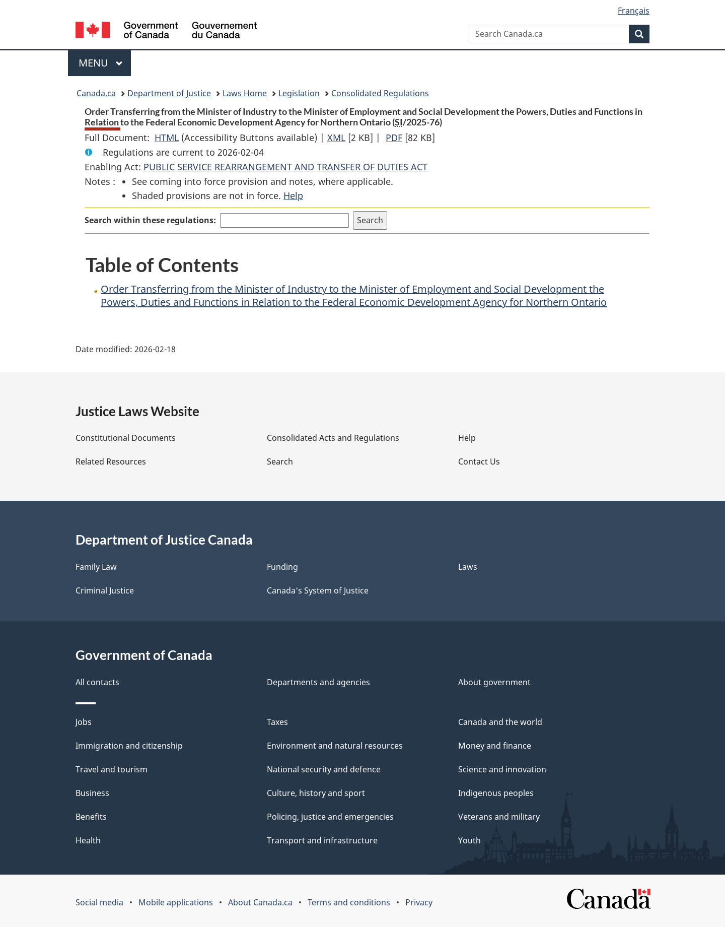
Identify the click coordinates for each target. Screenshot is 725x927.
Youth (469, 840)
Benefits (91, 816)
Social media (99, 902)
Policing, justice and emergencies (330, 816)
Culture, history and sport (316, 793)
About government (494, 682)
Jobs (84, 721)
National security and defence (324, 769)
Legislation (299, 93)
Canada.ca (96, 93)
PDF (394, 137)
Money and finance (494, 745)
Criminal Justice (105, 590)
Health (88, 840)
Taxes (277, 721)
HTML (167, 137)
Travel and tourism (112, 769)
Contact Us (479, 461)
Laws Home (245, 93)
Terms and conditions (349, 902)
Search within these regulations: (150, 220)
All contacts (97, 682)
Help (293, 195)
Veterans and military (499, 816)
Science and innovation (502, 769)
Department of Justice (169, 93)
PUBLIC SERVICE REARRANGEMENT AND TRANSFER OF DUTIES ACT (285, 167)
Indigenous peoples (496, 793)
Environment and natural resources (335, 745)
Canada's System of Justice (318, 590)
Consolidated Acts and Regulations (333, 437)
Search (280, 461)
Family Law (96, 566)
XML (336, 137)
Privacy (418, 902)
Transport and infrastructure (322, 840)
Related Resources (111, 461)
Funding (282, 566)
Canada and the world (500, 721)
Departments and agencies (318, 682)
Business (92, 793)
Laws (467, 566)
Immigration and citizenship (129, 745)
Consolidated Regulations (380, 93)
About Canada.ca (260, 902)
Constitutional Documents (126, 437)
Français (633, 10)
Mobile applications (175, 902)
